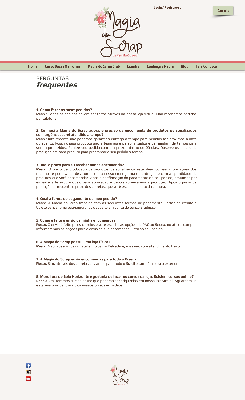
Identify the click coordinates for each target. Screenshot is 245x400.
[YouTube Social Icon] (28, 378)
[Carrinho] (223, 10)
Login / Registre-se (167, 7)
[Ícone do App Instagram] (28, 372)
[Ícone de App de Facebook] (28, 365)
